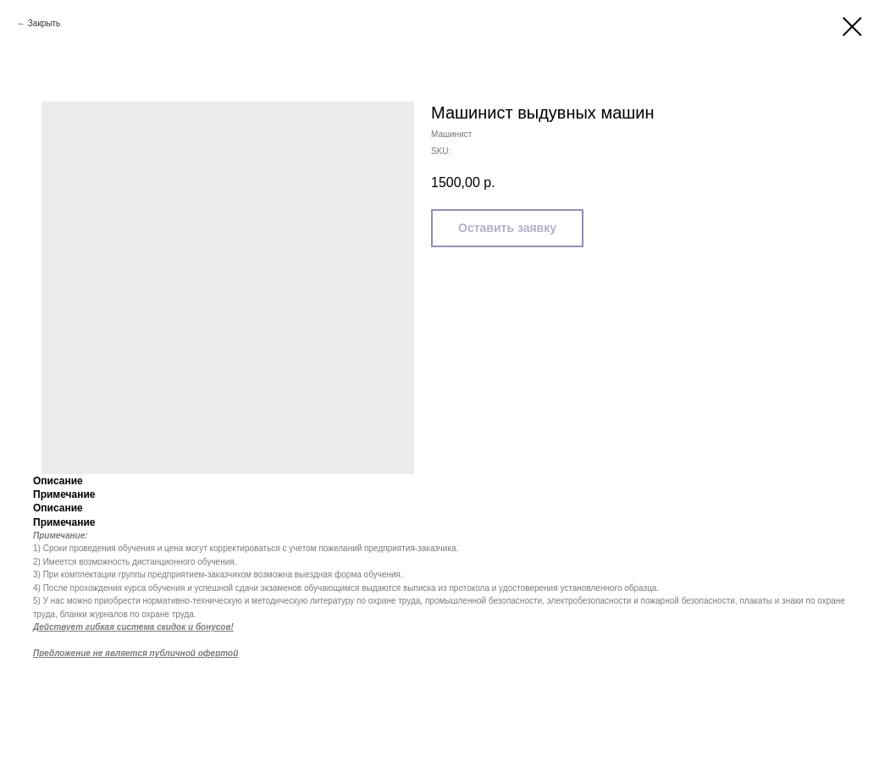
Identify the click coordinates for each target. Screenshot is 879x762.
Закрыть (44, 23)
